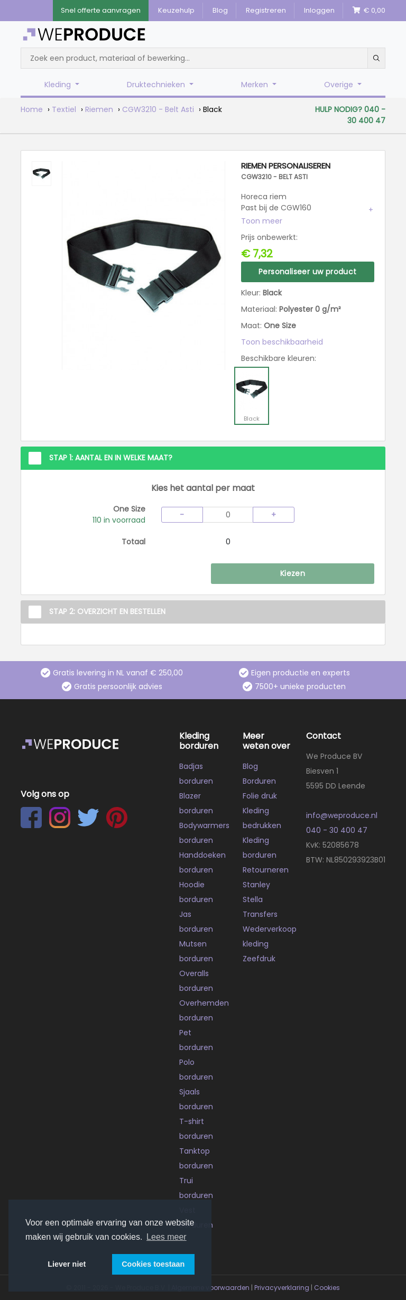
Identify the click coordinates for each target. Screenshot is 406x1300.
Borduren (259, 781)
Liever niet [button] (67, 1264)
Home (32, 109)
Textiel (64, 109)
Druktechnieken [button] (157, 84)
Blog (220, 10)
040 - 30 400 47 (336, 830)
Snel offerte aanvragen (101, 10)
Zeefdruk (259, 958)
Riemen (99, 109)
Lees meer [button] (166, 1236)
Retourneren (266, 870)
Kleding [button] (58, 84)
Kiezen (292, 573)
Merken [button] (255, 84)
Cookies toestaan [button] (153, 1264)
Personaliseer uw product (308, 271)
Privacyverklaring (281, 1287)
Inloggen (319, 10)
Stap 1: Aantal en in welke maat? (110, 457)
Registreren (266, 10)
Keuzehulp (176, 10)
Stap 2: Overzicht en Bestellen (107, 611)
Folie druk (260, 796)
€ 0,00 (369, 10)
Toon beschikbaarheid (282, 342)
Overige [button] (339, 84)
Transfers (260, 914)
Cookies (327, 1287)
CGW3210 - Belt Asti (158, 109)
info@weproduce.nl (341, 815)
